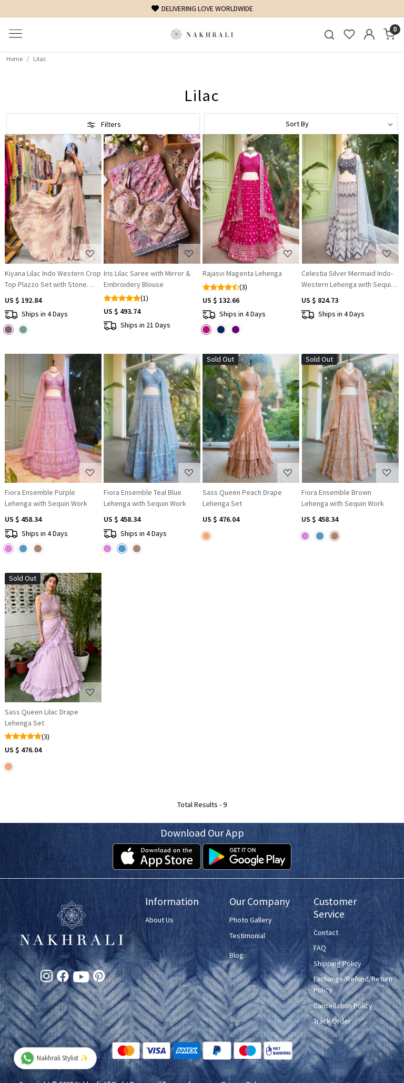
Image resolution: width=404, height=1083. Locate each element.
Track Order (332, 1021)
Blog (236, 955)
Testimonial (247, 935)
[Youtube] (81, 979)
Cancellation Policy (343, 1005)
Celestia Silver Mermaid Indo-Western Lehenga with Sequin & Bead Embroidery (348, 279)
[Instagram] (46, 978)
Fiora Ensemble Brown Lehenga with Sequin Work (342, 498)
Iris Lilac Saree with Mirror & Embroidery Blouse (147, 279)
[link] (329, 34)
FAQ (320, 947)
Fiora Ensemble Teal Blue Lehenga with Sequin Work (145, 498)
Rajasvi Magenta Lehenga (242, 273)
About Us (159, 920)
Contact (326, 932)
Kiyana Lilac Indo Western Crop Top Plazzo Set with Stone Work (53, 279)
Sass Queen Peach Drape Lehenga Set (242, 498)
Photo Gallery (250, 920)
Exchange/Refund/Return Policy (349, 984)
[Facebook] (63, 978)
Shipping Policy (337, 963)
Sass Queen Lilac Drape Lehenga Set (41, 717)
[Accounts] (369, 34)
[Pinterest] (99, 978)
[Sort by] (301, 123)
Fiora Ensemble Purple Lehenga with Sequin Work (46, 498)
